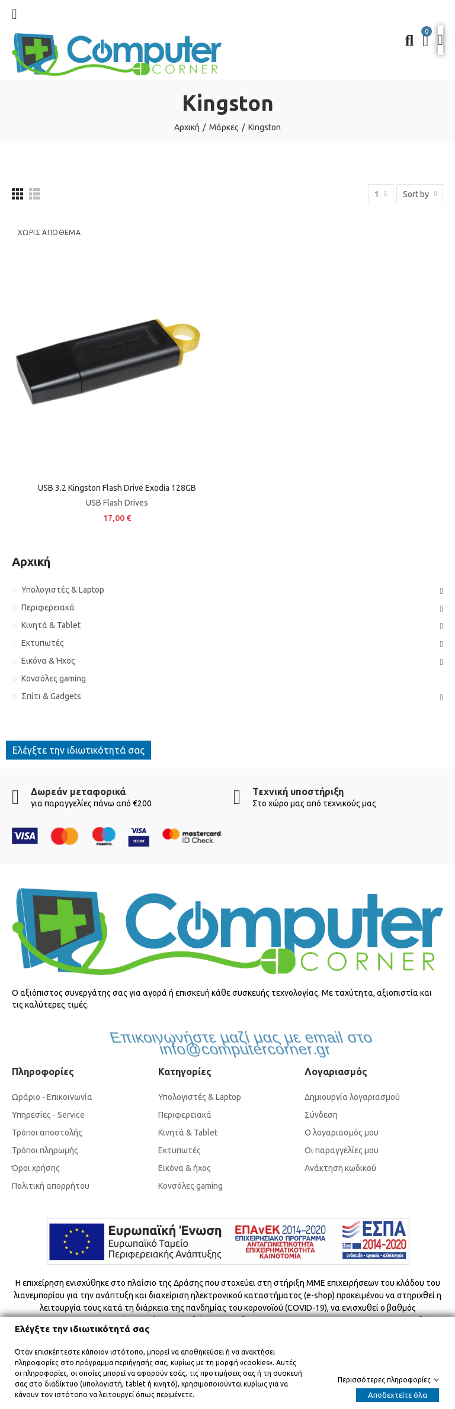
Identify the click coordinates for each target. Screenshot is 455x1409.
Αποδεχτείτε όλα (397, 1395)
